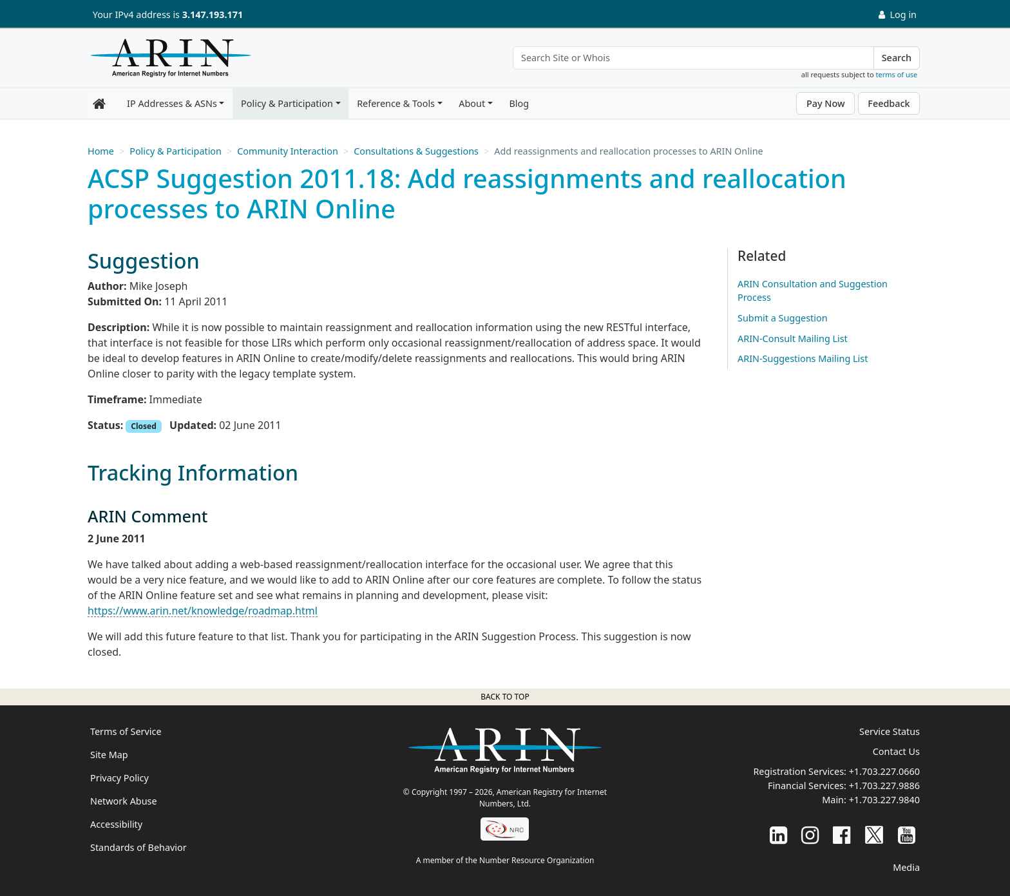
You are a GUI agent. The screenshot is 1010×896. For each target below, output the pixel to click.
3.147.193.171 (212, 14)
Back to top (505, 696)
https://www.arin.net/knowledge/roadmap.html (203, 611)
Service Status (889, 731)
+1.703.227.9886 (884, 785)
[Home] (167, 61)
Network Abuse (123, 801)
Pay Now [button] (825, 103)
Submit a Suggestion (783, 318)
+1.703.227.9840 (884, 800)
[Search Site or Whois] (693, 58)
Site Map (109, 754)
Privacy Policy (119, 778)
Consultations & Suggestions (416, 151)
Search (896, 58)
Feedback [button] (889, 103)
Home (101, 151)
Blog (519, 103)
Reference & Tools (396, 103)
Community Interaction (287, 151)
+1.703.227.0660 (884, 771)
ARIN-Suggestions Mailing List (803, 358)
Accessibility (116, 824)
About (472, 103)
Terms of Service (126, 731)
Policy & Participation (287, 103)
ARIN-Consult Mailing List (793, 338)
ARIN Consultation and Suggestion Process (813, 291)
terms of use (897, 74)
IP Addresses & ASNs (172, 103)
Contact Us (896, 751)
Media (906, 867)
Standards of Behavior (138, 847)
